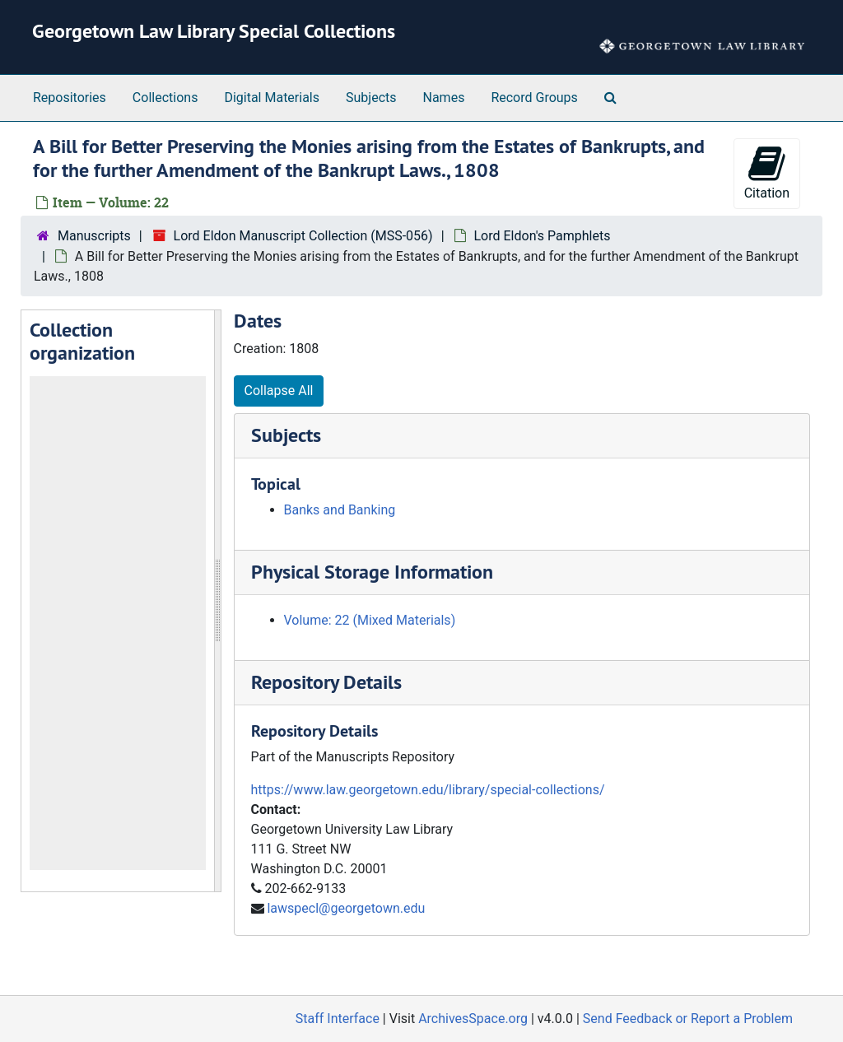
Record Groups (534, 97)
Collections (165, 97)
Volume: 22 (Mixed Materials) (370, 620)
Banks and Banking (340, 510)
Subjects (371, 97)
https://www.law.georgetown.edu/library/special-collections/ (428, 790)
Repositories (69, 97)
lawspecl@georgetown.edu (346, 908)
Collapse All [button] (279, 390)
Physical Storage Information (372, 571)
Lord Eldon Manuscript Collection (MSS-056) (303, 236)
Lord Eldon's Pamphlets (542, 236)
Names (444, 97)
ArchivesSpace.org (473, 1018)
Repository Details (326, 682)
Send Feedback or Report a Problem (688, 1018)
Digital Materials (271, 97)
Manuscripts (94, 236)
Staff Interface (338, 1018)
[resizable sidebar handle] (217, 601)
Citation (766, 172)
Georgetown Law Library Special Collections (213, 31)
